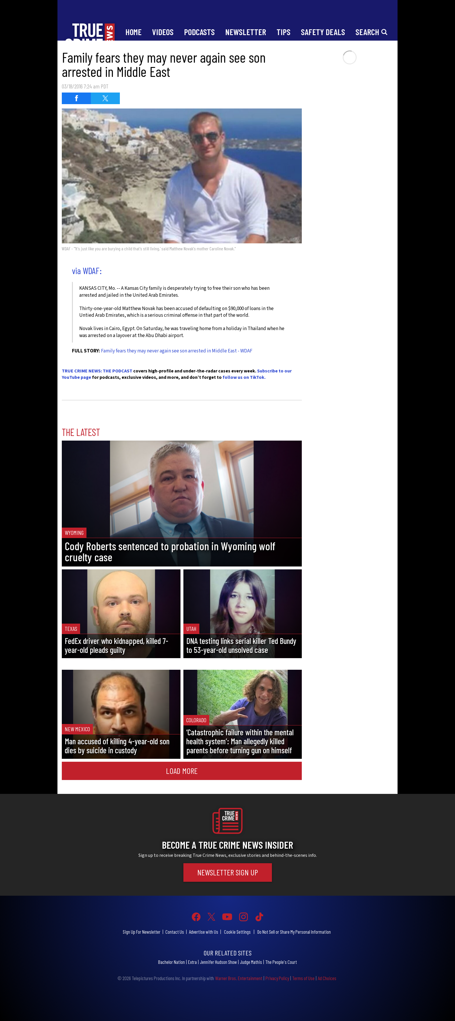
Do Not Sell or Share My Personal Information (294, 932)
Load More (182, 771)
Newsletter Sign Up (227, 872)
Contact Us (174, 932)
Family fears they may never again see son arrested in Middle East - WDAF (176, 350)
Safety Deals (323, 32)
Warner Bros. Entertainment (238, 978)
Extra (192, 962)
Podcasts (199, 32)
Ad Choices (327, 978)
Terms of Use (303, 978)
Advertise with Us (203, 932)
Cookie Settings (237, 932)
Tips (283, 32)
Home (133, 32)
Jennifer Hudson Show (218, 962)
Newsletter (245, 32)
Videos (163, 32)
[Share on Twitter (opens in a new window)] (105, 98)
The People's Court (281, 962)
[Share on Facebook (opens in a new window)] (76, 98)
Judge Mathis (251, 962)
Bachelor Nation (171, 962)
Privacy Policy (277, 978)
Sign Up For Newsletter (141, 932)
